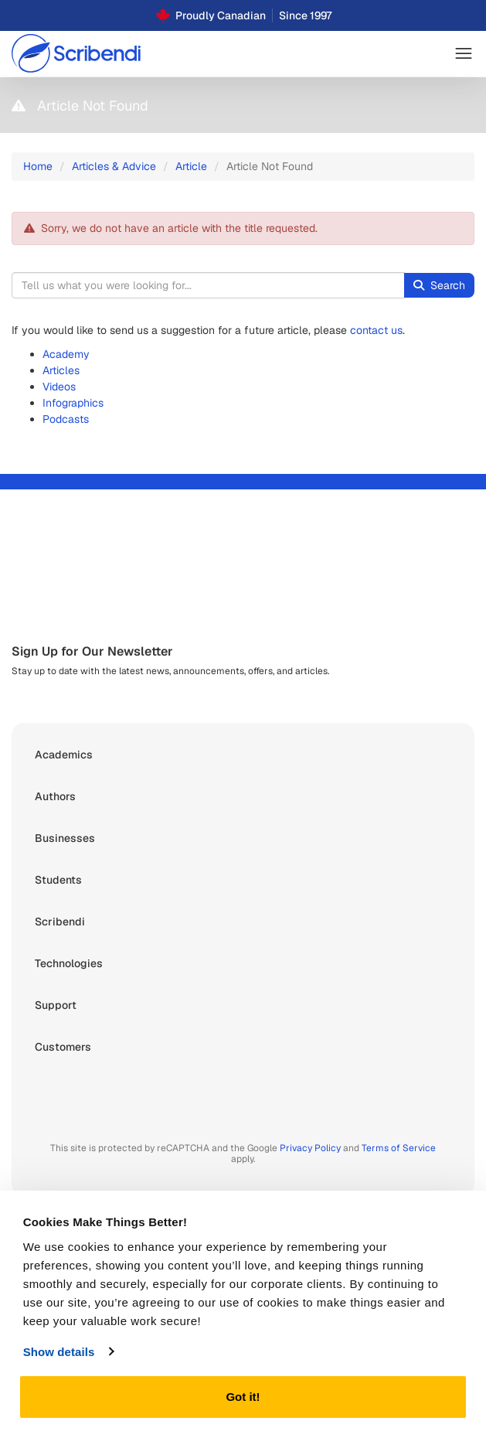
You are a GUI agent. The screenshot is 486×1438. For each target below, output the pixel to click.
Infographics (73, 403)
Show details (59, 1351)
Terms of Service (399, 1148)
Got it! (243, 1396)
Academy (66, 354)
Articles (61, 370)
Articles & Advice (114, 166)
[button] (463, 53)
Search (439, 285)
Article (191, 166)
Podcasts (65, 419)
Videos (59, 387)
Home (38, 166)
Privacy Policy (310, 1148)
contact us (376, 330)
